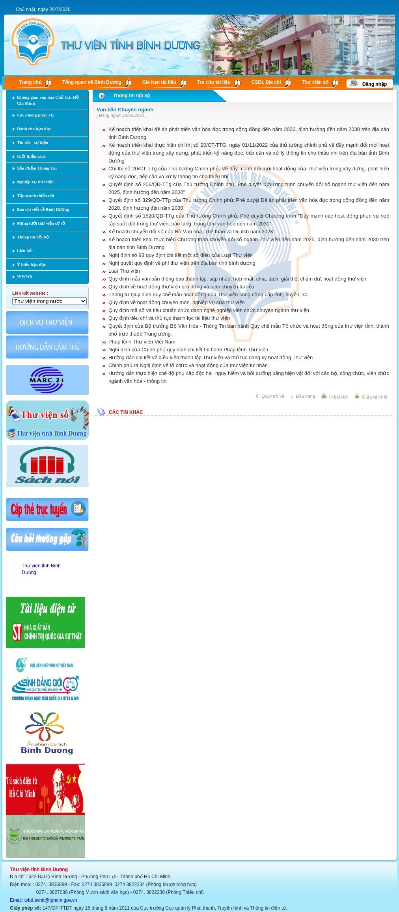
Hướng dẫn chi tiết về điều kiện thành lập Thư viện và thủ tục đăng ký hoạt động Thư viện (210, 357)
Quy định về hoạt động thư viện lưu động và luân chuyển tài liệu (181, 287)
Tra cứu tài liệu (214, 82)
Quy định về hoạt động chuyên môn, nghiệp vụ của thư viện (176, 302)
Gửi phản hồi (374, 397)
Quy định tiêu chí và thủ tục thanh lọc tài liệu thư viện (169, 318)
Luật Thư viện (124, 271)
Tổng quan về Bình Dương (91, 82)
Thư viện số (315, 82)
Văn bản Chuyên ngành (125, 110)
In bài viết (338, 397)
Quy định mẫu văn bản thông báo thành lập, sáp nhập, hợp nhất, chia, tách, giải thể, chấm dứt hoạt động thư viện (237, 279)
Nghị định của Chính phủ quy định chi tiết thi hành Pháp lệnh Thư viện (188, 350)
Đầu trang (305, 396)
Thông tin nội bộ (131, 95)
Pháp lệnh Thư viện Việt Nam (141, 342)
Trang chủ (30, 82)
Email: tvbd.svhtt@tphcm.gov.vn (43, 900)
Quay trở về (272, 396)
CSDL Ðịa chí (266, 82)
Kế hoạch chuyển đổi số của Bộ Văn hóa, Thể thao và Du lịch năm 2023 (190, 231)
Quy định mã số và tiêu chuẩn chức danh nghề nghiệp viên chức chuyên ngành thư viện (208, 310)
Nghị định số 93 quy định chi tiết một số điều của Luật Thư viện (180, 255)
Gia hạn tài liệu (159, 82)
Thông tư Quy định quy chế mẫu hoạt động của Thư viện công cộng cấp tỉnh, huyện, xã (208, 294)
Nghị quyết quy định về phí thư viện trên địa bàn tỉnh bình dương (181, 263)
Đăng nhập (374, 84)
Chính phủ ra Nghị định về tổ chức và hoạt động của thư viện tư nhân (188, 365)
